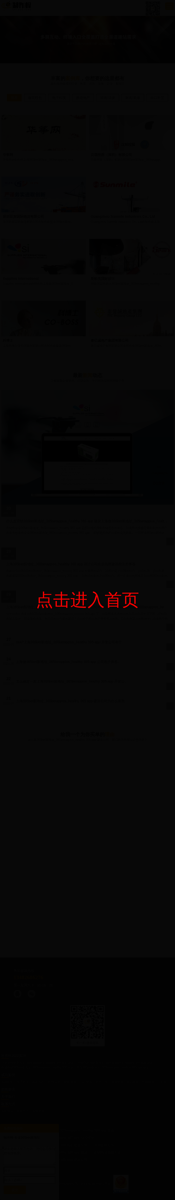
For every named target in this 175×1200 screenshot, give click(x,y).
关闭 (169, 422)
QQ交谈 (159, 483)
